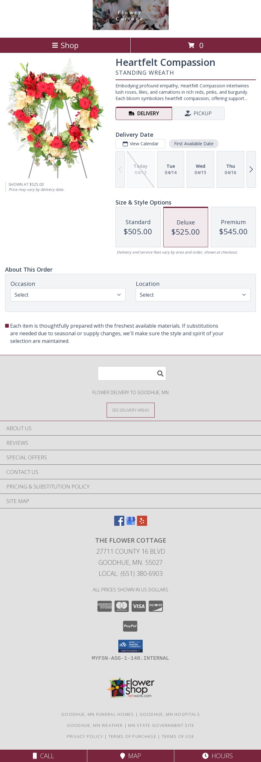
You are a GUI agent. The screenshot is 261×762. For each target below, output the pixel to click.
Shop (65, 45)
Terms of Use (178, 736)
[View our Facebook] (119, 523)
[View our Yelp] (142, 523)
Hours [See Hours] (217, 756)
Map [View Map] (130, 756)
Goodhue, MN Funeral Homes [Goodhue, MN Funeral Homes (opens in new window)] (97, 714)
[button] (130, 646)
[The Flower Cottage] (131, 28)
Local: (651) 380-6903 (131, 573)
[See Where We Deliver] (131, 410)
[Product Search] (132, 373)
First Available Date (194, 144)
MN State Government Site (161, 725)
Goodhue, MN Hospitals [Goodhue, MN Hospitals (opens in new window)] (170, 714)
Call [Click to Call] (43, 756)
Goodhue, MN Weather (95, 725)
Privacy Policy (85, 736)
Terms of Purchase (132, 736)
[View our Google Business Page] (131, 523)
